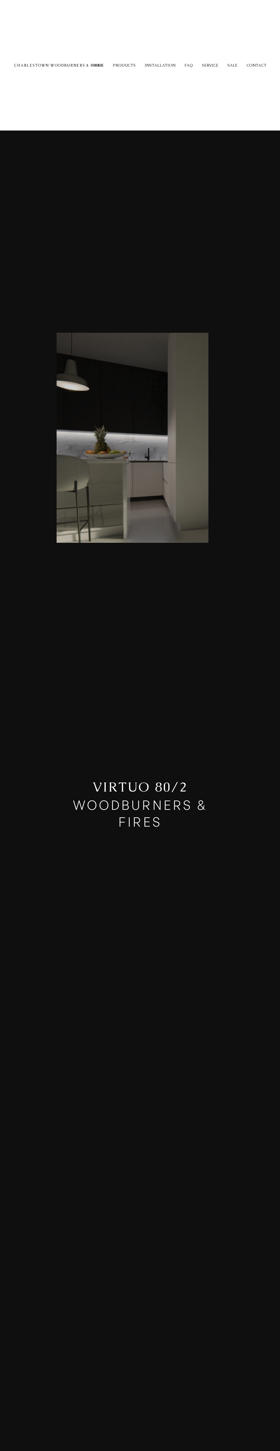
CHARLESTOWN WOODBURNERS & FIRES (58, 65)
